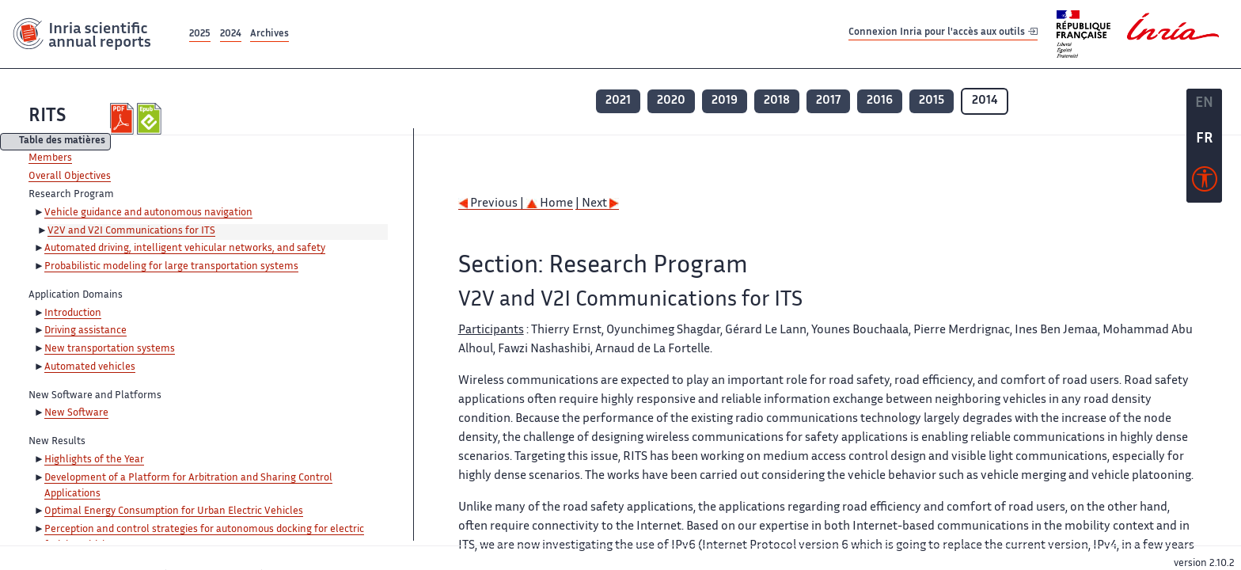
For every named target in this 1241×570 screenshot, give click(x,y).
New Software (76, 413)
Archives (269, 34)
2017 (828, 101)
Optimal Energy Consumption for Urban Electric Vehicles (173, 511)
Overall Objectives (69, 176)
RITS (47, 116)
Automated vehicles (89, 367)
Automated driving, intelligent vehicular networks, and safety (184, 248)
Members (50, 158)
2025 (200, 34)
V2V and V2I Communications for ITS (131, 231)
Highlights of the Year (94, 460)
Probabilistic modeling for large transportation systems (171, 267)
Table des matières (62, 142)
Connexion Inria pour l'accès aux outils (943, 33)
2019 (725, 101)
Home (549, 204)
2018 (777, 101)
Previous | (492, 204)
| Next (597, 204)
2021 (618, 101)
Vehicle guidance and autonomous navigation (148, 213)
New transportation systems (109, 349)
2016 (880, 101)
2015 (931, 101)
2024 (230, 34)
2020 (671, 101)
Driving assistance (85, 331)
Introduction (72, 313)
